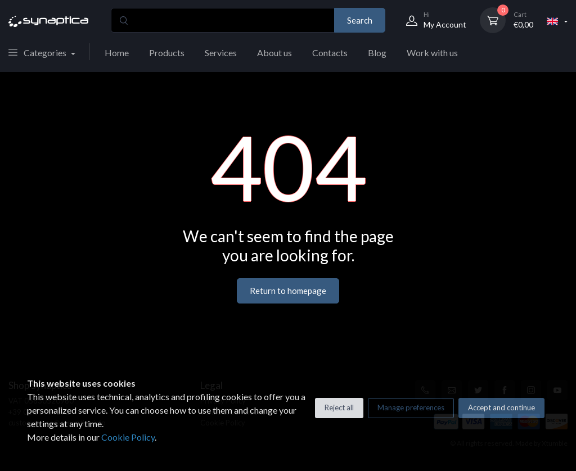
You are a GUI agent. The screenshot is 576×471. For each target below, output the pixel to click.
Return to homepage (288, 291)
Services (221, 52)
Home (117, 52)
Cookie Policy (128, 437)
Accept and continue (501, 407)
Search (359, 20)
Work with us (432, 52)
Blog (377, 52)
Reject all (339, 407)
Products (166, 52)
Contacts (330, 52)
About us (274, 52)
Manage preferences (410, 407)
